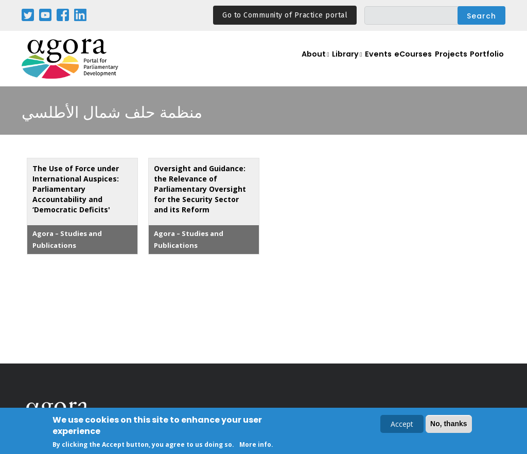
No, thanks (448, 424)
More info (255, 445)
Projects (448, 64)
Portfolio (486, 64)
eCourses (407, 64)
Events (368, 64)
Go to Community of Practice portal (284, 15)
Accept (402, 424)
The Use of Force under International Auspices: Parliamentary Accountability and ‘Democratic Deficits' (75, 189)
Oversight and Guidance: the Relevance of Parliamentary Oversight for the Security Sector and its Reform (200, 189)
